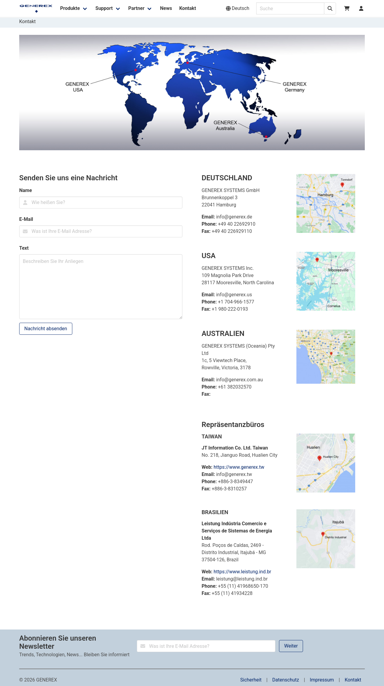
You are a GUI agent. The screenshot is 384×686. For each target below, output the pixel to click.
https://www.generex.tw (239, 467)
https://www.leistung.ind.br (242, 572)
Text (23, 248)
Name (25, 190)
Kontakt (353, 680)
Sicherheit (251, 680)
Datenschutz (285, 680)
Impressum (322, 680)
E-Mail (26, 219)
